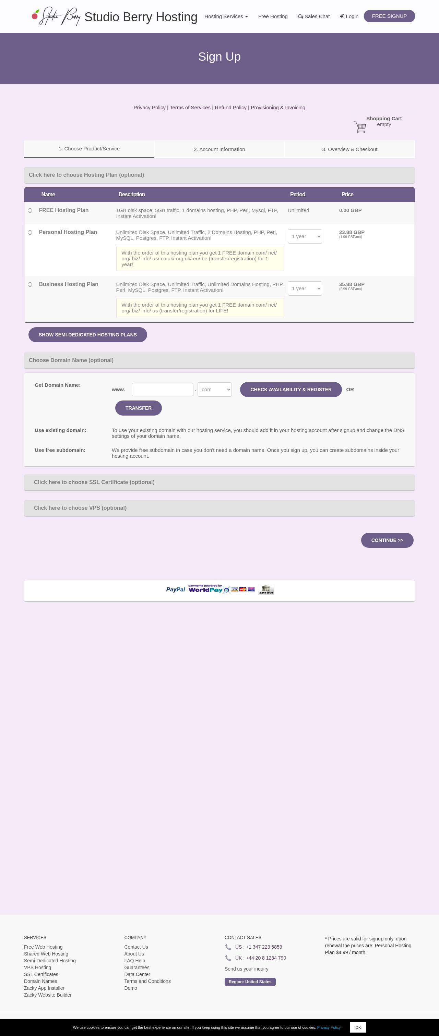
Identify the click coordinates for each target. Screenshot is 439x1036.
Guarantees (137, 967)
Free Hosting (273, 16)
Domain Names (40, 981)
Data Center (137, 974)
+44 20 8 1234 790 (266, 958)
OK (358, 1027)
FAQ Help (134, 960)
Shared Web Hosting (46, 954)
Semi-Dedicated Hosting (50, 960)
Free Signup (389, 16)
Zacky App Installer (44, 988)
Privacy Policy (329, 1027)
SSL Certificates (41, 974)
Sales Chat (314, 16)
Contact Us (136, 947)
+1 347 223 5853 (264, 947)
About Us (134, 954)
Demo (130, 988)
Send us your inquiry (247, 969)
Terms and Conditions (147, 981)
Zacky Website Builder (48, 995)
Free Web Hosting (43, 947)
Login (349, 16)
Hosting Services (226, 16)
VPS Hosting (37, 967)
